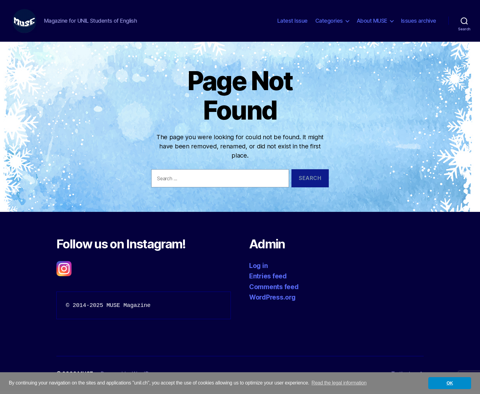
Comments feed (274, 290)
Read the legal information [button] (339, 382)
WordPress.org (272, 300)
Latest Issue (292, 22)
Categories (329, 22)
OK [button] (450, 383)
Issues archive (418, 22)
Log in (258, 269)
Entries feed (268, 279)
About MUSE (372, 22)
